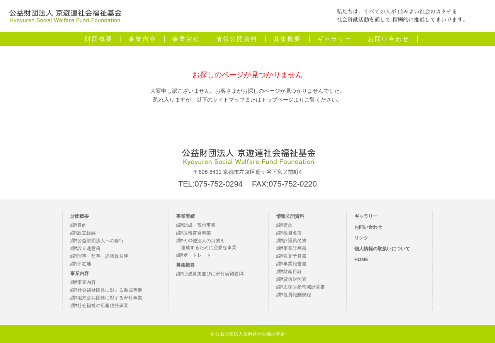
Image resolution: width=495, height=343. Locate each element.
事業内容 (142, 39)
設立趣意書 (88, 248)
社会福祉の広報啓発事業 (102, 305)
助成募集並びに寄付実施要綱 (213, 274)
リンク (361, 238)
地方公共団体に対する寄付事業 (109, 298)
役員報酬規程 (297, 294)
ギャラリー (334, 39)
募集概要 (287, 39)
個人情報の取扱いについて (382, 248)
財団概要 (99, 39)
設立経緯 (86, 233)
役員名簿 (292, 233)
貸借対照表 (294, 279)
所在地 (84, 264)
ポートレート (197, 255)
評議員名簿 (294, 240)
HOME (361, 259)
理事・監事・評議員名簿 (102, 256)
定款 (288, 225)
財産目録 (292, 271)
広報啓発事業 (197, 233)
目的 (82, 225)
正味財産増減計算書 (304, 287)
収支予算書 (294, 256)
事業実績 (186, 39)
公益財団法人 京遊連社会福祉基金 (247, 156)
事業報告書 (294, 264)
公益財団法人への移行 (100, 240)
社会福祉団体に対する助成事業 (109, 290)
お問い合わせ (389, 39)
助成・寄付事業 (199, 225)
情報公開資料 (237, 39)
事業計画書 (294, 248)
